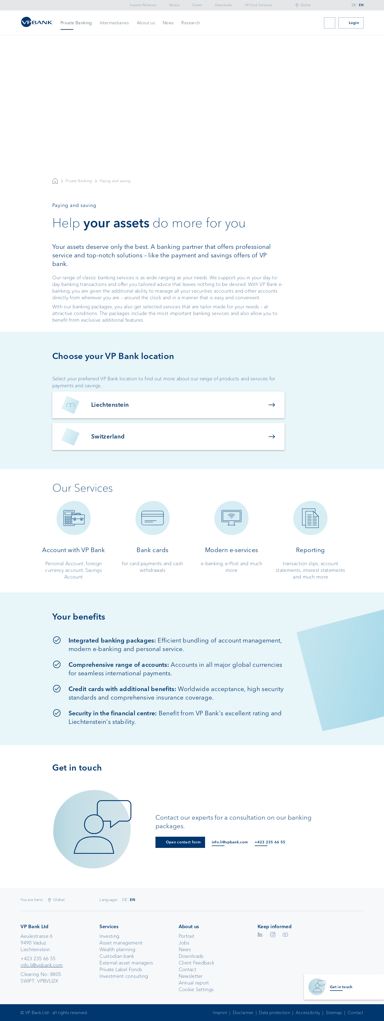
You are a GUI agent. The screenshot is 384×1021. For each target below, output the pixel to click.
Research (190, 22)
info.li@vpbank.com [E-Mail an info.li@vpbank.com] (230, 842)
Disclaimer (243, 1012)
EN (361, 5)
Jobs (184, 943)
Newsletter (191, 976)
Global (306, 5)
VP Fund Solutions (258, 5)
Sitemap (334, 1012)
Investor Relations (143, 5)
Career (197, 5)
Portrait (186, 936)
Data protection (274, 1012)
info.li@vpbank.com (42, 965)
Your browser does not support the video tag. (192, 133)
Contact (187, 969)
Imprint (220, 1012)
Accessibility (308, 1012)
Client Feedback (196, 963)
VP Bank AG (55, 181)
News (168, 22)
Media (174, 5)
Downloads (223, 5)
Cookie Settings (196, 989)
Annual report (194, 983)
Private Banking (76, 22)
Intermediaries (114, 22)
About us (146, 22)
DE (354, 5)
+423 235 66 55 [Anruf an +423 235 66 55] (270, 842)
